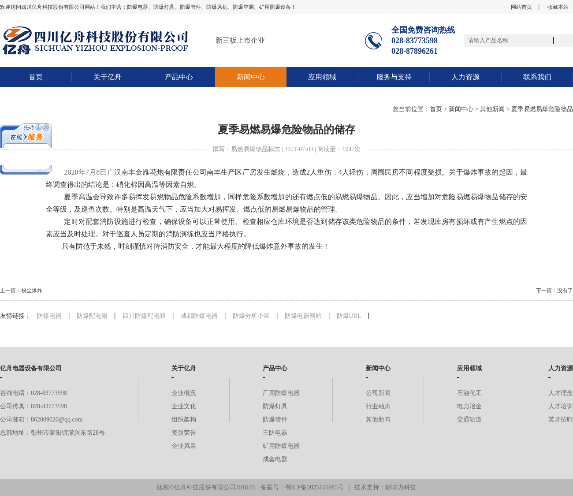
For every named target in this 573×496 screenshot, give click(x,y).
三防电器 (275, 432)
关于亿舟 (107, 77)
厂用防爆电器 (281, 393)
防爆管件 (275, 419)
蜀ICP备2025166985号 (314, 487)
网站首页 (521, 7)
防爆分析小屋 (251, 316)
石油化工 (469, 393)
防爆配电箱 (92, 316)
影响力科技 (400, 487)
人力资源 (465, 77)
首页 (36, 77)
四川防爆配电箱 (144, 316)
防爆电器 (49, 316)
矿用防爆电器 (281, 446)
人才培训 (560, 406)
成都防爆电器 (199, 316)
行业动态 (378, 406)
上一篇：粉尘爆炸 (21, 290)
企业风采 (183, 446)
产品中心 (179, 77)
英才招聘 (560, 419)
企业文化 (183, 406)
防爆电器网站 (303, 316)
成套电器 (275, 459)
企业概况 (183, 393)
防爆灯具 (275, 406)
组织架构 (183, 419)
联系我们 (537, 77)
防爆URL (349, 316)
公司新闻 (378, 393)
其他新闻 (492, 109)
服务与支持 (394, 77)
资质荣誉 (183, 432)
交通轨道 (469, 419)
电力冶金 (469, 406)
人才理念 (560, 393)
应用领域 (322, 77)
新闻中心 (251, 77)
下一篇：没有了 (554, 290)
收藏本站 (558, 7)
